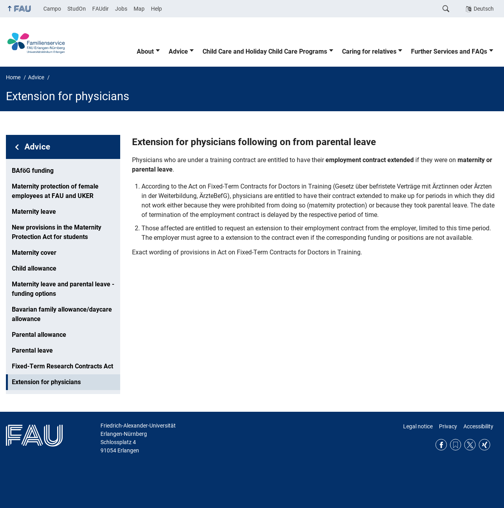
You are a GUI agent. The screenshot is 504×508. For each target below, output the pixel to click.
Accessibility (478, 426)
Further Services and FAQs (449, 51)
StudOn (76, 9)
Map (139, 9)
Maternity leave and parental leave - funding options (63, 288)
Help (156, 9)
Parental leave (32, 350)
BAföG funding (33, 170)
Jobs (121, 9)
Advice (178, 51)
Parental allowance (39, 334)
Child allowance (34, 268)
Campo (52, 9)
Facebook (441, 444)
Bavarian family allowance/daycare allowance (62, 314)
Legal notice (418, 426)
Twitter (470, 444)
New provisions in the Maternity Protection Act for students (56, 232)
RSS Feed (455, 444)
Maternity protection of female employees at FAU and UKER (55, 191)
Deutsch (484, 9)
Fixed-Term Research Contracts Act (62, 366)
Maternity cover (34, 252)
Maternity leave (34, 211)
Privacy (448, 426)
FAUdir (100, 9)
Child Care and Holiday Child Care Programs (265, 51)
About (145, 51)
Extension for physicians (46, 382)
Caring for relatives (369, 51)
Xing (484, 444)
